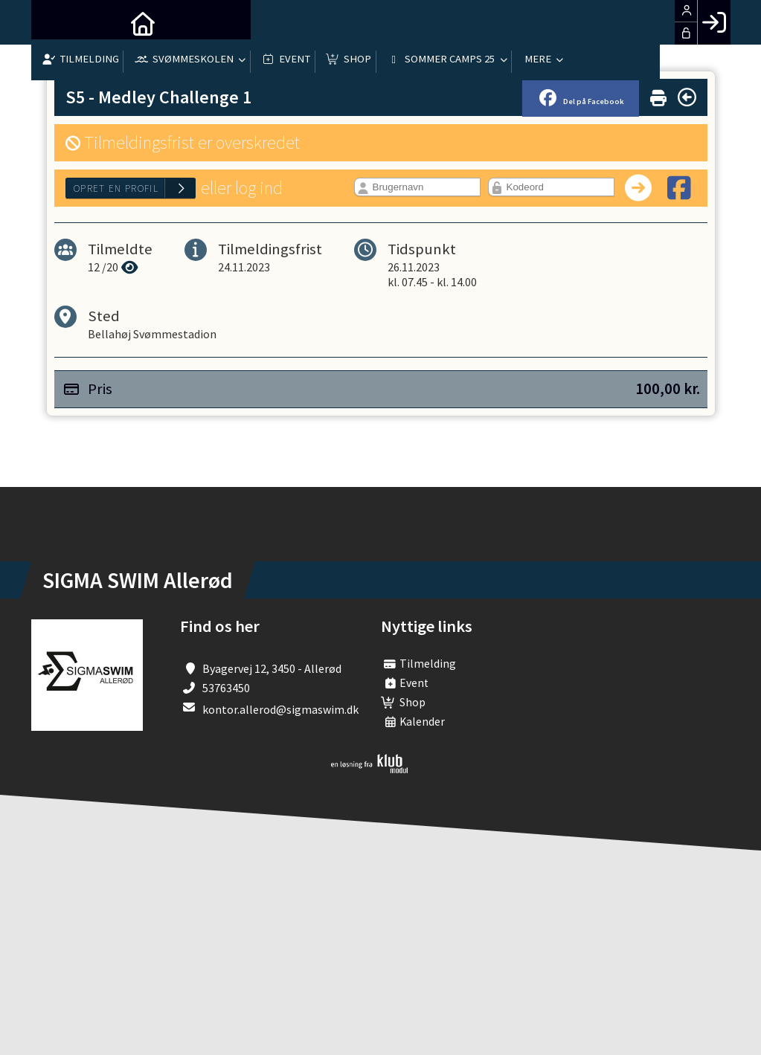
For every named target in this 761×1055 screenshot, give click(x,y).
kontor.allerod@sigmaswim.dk (280, 709)
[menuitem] (53, 22)
